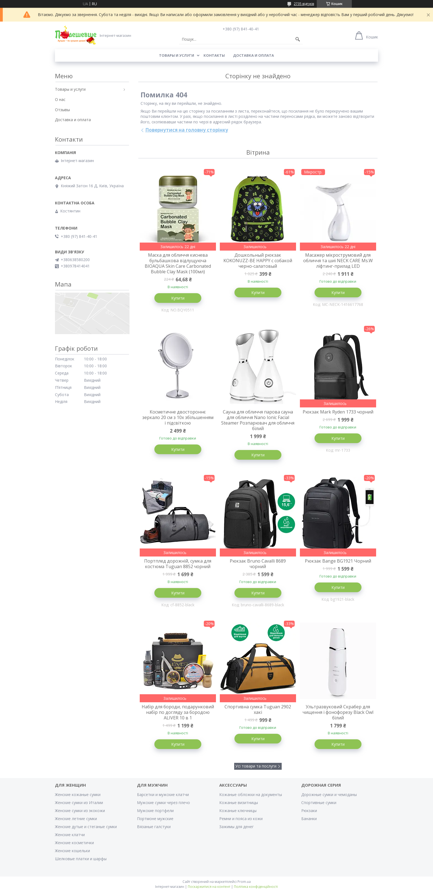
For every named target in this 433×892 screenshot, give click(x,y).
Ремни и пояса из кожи (241, 818)
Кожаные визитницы (238, 802)
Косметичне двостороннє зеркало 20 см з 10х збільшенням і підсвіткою (177, 417)
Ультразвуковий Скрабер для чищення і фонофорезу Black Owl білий (338, 712)
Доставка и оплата (253, 55)
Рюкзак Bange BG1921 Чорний (338, 561)
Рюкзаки (309, 810)
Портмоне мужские (155, 818)
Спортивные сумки (318, 802)
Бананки (309, 818)
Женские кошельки (72, 850)
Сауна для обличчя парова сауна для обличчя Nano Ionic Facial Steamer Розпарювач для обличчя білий (257, 420)
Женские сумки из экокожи (80, 810)
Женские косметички (74, 842)
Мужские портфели (155, 810)
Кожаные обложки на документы (250, 794)
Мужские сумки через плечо (163, 802)
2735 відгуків (304, 3)
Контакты (214, 55)
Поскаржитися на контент (209, 886)
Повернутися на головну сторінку (186, 130)
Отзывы (62, 109)
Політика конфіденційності (256, 886)
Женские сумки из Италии (79, 802)
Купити (177, 298)
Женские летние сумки (76, 818)
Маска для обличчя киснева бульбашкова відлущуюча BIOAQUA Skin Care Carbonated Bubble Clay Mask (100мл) (178, 263)
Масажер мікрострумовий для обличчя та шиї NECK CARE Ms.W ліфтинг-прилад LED (338, 260)
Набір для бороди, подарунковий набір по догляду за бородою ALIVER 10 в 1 (178, 712)
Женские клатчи (70, 834)
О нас (60, 99)
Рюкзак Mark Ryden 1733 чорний (338, 412)
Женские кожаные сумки (78, 794)
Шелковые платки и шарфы (81, 858)
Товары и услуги (176, 55)
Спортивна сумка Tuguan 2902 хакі (258, 709)
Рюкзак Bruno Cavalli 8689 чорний (258, 563)
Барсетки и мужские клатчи (163, 794)
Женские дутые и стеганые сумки (86, 826)
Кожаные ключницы (238, 810)
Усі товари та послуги (255, 766)
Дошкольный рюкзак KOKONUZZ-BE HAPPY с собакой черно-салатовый (257, 260)
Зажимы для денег (236, 826)
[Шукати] (297, 39)
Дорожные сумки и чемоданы (329, 794)
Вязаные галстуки (154, 826)
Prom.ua (244, 881)
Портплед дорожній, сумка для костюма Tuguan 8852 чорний (177, 563)
